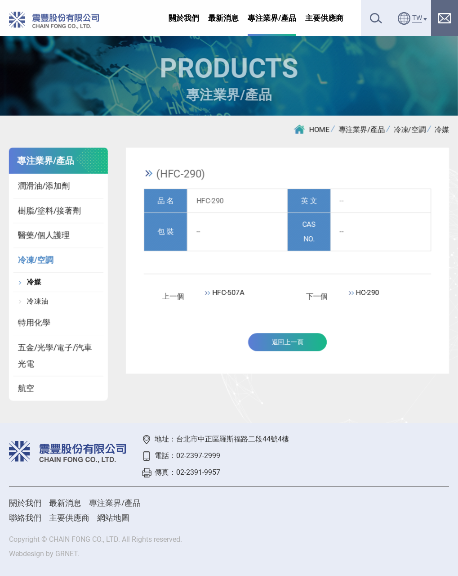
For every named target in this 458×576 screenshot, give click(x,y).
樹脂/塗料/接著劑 (49, 211)
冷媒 (442, 129)
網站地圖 (113, 517)
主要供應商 (324, 18)
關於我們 (184, 18)
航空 (26, 389)
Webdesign (26, 553)
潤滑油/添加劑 (43, 186)
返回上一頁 (287, 342)
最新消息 (223, 18)
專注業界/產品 (272, 18)
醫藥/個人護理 (43, 236)
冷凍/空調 (410, 129)
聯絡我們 (25, 517)
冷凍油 (37, 301)
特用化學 (34, 323)
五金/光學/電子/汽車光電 (55, 356)
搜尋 (376, 18)
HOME (311, 129)
